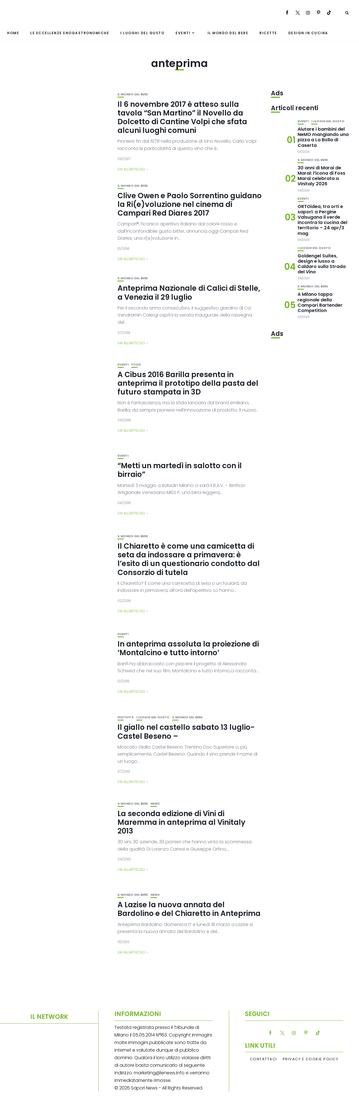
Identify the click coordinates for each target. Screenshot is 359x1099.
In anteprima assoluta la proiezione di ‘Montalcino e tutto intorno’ (188, 648)
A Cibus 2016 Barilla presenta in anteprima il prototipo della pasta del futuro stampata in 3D (188, 383)
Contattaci (263, 1059)
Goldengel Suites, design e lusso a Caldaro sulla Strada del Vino (322, 264)
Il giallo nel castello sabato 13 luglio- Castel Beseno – (186, 731)
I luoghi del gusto (142, 33)
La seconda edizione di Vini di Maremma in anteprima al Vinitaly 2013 (181, 822)
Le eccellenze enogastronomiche (69, 33)
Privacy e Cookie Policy (311, 1059)
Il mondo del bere (228, 33)
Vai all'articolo (131, 169)
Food (136, 364)
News (155, 803)
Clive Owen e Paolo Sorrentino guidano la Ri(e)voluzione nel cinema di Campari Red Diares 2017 (190, 204)
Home (13, 33)
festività (126, 717)
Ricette (268, 33)
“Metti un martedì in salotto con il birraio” (180, 470)
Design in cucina (308, 33)
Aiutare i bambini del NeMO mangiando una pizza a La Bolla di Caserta (323, 137)
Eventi (183, 33)
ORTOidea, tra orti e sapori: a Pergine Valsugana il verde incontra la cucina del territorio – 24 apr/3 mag (322, 220)
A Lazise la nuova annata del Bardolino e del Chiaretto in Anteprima (189, 909)
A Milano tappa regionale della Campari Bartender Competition (320, 302)
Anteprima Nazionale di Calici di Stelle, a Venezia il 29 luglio (189, 292)
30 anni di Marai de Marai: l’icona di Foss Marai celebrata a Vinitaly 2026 (321, 176)
